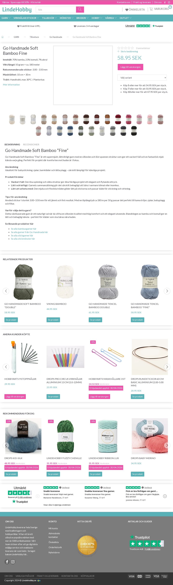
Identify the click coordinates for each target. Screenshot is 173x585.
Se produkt (11, 320)
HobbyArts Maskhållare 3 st (107, 378)
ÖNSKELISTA (135, 9)
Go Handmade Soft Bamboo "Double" (22, 305)
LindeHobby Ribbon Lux (104, 458)
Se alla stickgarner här (22, 235)
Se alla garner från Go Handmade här (29, 232)
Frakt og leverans (142, 2)
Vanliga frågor (25, 576)
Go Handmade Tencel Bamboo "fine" (145, 305)
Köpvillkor (87, 576)
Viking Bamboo (56, 303)
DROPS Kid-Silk (13, 458)
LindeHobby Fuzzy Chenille (64, 458)
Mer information (11, 84)
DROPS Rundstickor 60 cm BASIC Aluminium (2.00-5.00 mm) (147, 382)
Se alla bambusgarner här (23, 228)
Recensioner (31, 144)
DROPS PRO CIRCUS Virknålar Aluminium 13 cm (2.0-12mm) (64, 380)
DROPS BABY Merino (143, 458)
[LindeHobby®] (16, 9)
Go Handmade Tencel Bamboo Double (103, 305)
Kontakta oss (123, 2)
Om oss (158, 2)
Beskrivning (12, 144)
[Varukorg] (160, 9)
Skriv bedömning (129, 51)
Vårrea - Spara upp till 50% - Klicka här (21, 2)
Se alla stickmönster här (23, 238)
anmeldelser (143, 48)
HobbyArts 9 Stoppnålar (20, 378)
